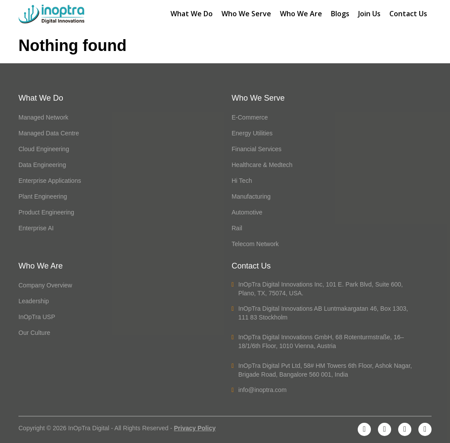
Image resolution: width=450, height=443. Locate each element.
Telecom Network (255, 243)
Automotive (247, 212)
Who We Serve (246, 13)
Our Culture (34, 332)
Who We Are (301, 13)
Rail (237, 228)
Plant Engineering (42, 196)
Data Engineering (42, 164)
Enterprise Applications (49, 180)
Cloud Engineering (43, 149)
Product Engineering (46, 212)
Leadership (33, 301)
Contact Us (408, 13)
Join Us (369, 13)
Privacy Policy (195, 428)
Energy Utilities (252, 133)
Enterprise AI (36, 228)
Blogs (340, 13)
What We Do (192, 13)
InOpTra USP (36, 316)
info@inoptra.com (259, 389)
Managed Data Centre (48, 133)
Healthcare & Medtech (262, 164)
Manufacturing (251, 196)
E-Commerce (250, 117)
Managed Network (43, 117)
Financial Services (257, 149)
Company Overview (45, 285)
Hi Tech (242, 180)
